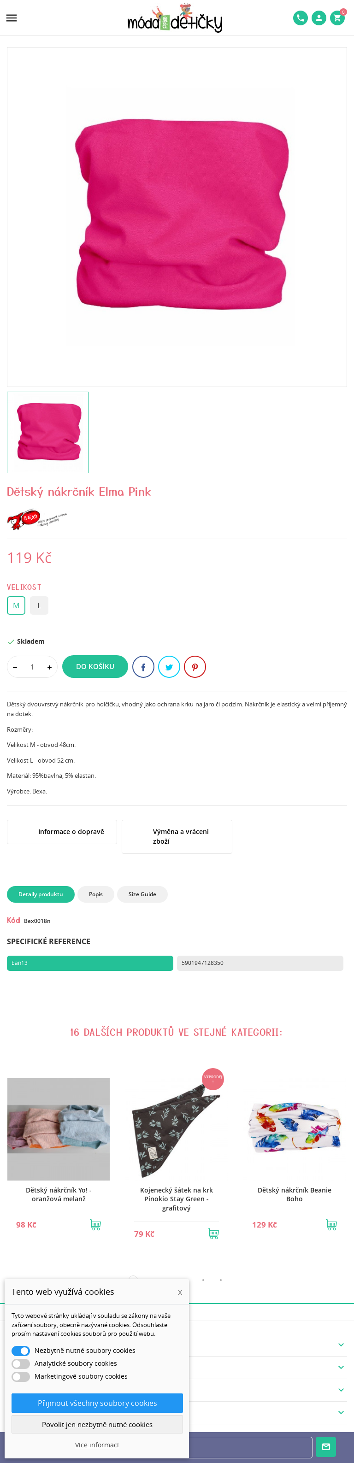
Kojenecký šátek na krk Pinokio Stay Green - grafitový (176, 1199)
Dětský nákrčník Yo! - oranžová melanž (59, 1195)
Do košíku (95, 666)
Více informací (97, 1444)
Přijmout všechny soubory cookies (97, 1403)
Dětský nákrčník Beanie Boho (294, 1195)
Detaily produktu (40, 894)
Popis (96, 894)
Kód (13, 920)
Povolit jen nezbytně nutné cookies (97, 1424)
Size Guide (142, 894)
